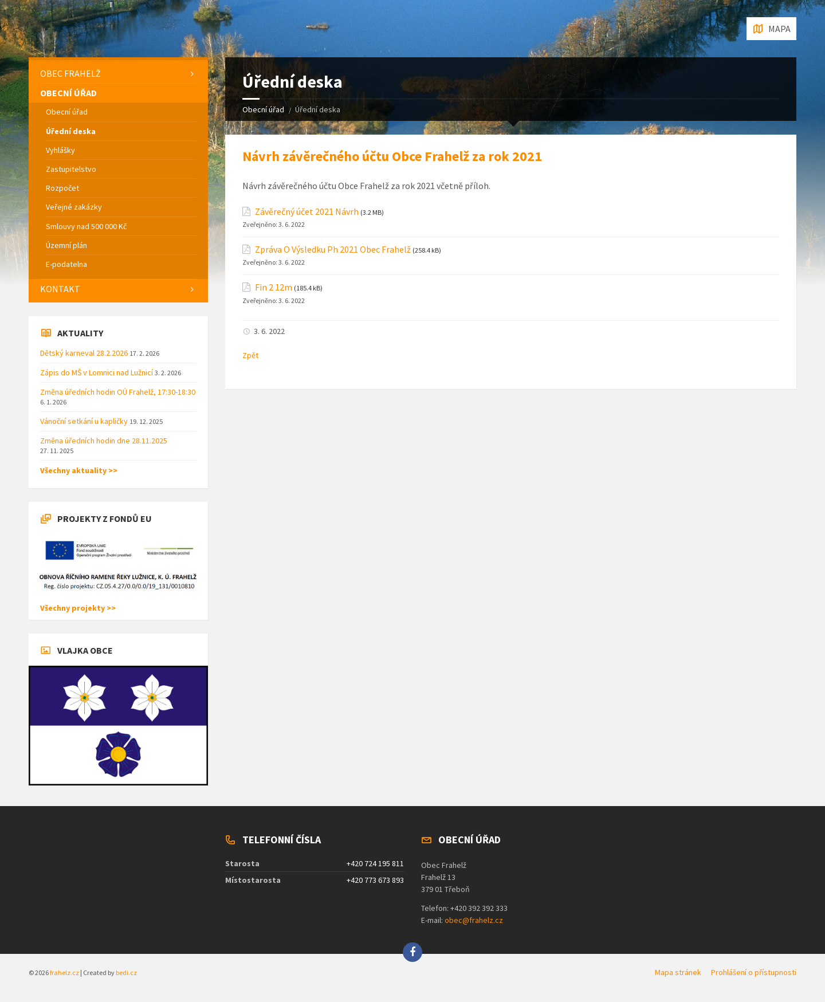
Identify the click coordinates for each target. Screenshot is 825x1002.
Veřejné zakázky (74, 207)
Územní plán (66, 245)
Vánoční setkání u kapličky (84, 421)
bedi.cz (126, 972)
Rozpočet (62, 188)
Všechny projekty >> (78, 608)
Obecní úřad (263, 109)
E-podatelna (66, 264)
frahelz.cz (64, 972)
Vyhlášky (60, 150)
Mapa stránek (678, 972)
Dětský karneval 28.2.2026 (84, 353)
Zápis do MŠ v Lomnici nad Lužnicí (97, 372)
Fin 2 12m (273, 287)
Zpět (250, 355)
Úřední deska (71, 131)
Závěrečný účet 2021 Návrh (307, 211)
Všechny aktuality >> (78, 470)
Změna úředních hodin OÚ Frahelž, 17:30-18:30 (117, 392)
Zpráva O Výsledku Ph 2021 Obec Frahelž (333, 249)
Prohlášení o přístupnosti (753, 972)
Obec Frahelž (70, 73)
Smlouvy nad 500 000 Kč (86, 226)
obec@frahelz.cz (474, 920)
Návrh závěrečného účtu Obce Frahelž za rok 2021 (392, 156)
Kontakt (60, 288)
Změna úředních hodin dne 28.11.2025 (103, 440)
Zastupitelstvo (71, 169)
